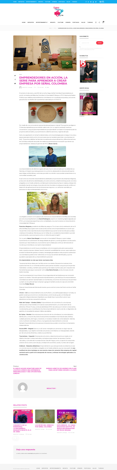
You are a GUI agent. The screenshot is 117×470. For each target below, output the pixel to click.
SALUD (68, 1)
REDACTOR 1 (24, 87)
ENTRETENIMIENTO (31, 1)
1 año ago (42, 426)
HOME (15, 1)
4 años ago (30, 87)
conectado (30, 450)
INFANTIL (40, 1)
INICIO (50, 28)
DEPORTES (21, 1)
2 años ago (64, 429)
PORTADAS (62, 1)
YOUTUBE (47, 1)
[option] (23, 419)
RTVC (55, 28)
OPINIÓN (54, 1)
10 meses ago (21, 431)
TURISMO (74, 1)
